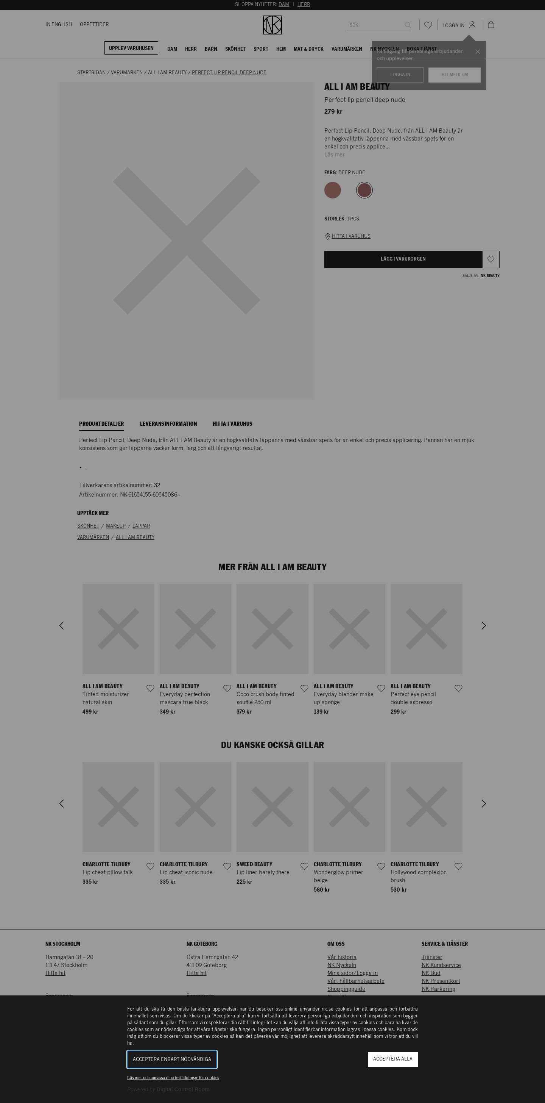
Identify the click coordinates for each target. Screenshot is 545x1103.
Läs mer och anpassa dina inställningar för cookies (173, 1077)
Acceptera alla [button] (393, 1059)
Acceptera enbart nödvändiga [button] (172, 1060)
